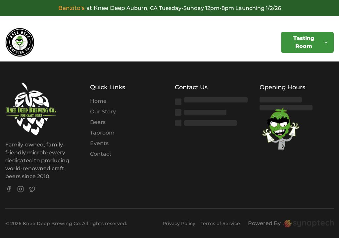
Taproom (102, 133)
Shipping (156, 42)
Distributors (231, 42)
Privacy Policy (179, 223)
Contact (270, 42)
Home (42, 42)
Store (125, 42)
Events (98, 42)
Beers (70, 42)
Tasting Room (310, 42)
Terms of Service (220, 223)
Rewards (191, 42)
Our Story (103, 111)
